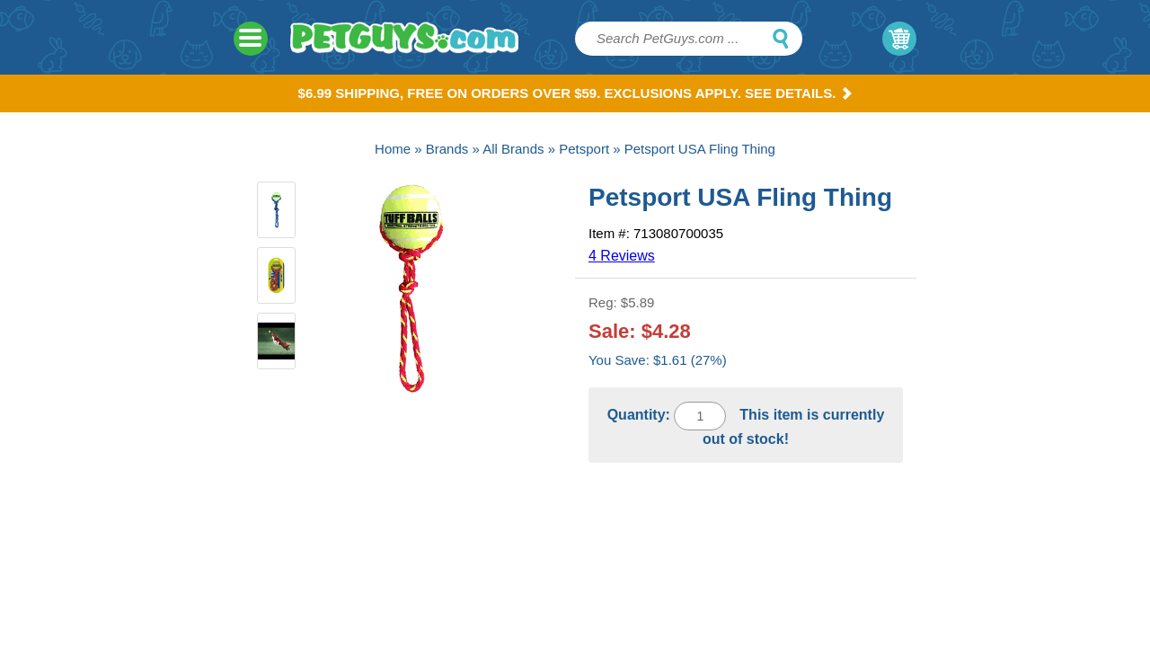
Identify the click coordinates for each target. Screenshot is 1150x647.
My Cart (899, 38)
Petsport (584, 148)
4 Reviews (621, 255)
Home (393, 148)
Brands (447, 148)
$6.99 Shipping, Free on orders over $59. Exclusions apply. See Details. (575, 93)
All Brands (513, 148)
